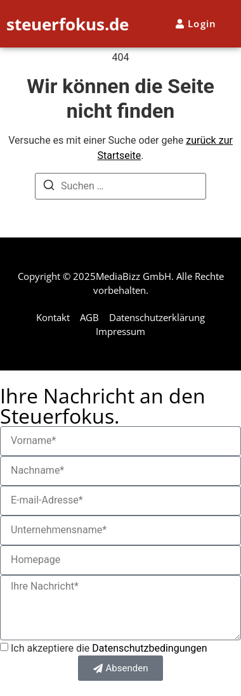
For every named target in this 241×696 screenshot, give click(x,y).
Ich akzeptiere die (109, 648)
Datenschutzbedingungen (149, 648)
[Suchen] (48, 187)
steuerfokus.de (67, 24)
